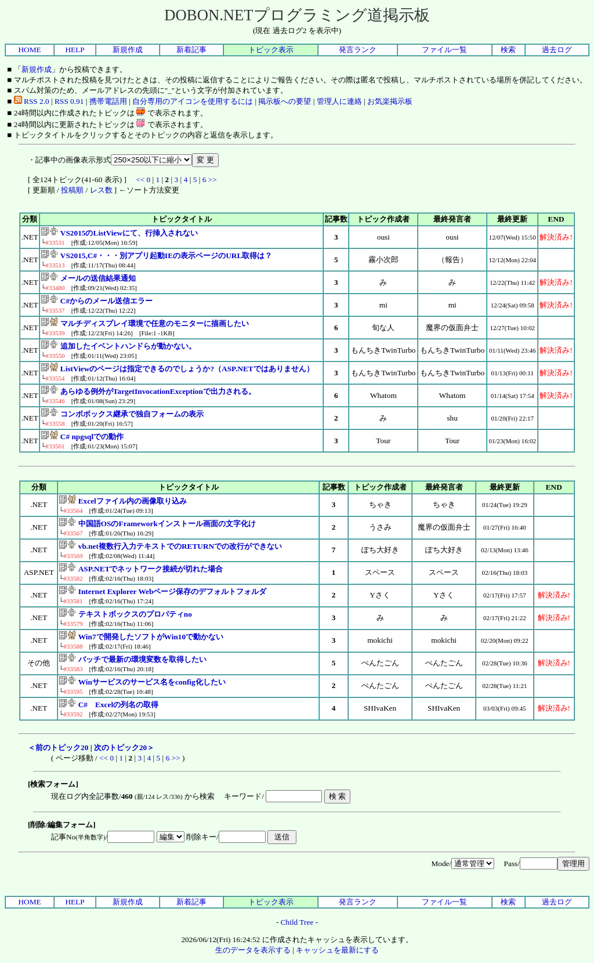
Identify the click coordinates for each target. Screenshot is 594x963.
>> (212, 179)
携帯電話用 (108, 101)
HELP (74, 49)
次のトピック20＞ (124, 747)
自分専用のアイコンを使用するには (192, 101)
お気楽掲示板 (389, 101)
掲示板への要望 (284, 101)
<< (140, 179)
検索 (508, 49)
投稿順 (72, 190)
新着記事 (191, 49)
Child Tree (297, 922)
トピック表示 (271, 49)
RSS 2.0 (31, 101)
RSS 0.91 (69, 101)
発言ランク (357, 49)
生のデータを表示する (253, 950)
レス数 (101, 190)
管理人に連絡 (339, 101)
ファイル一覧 (444, 49)
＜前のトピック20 (58, 747)
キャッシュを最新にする (337, 950)
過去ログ (557, 49)
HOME (29, 49)
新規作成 (128, 49)
